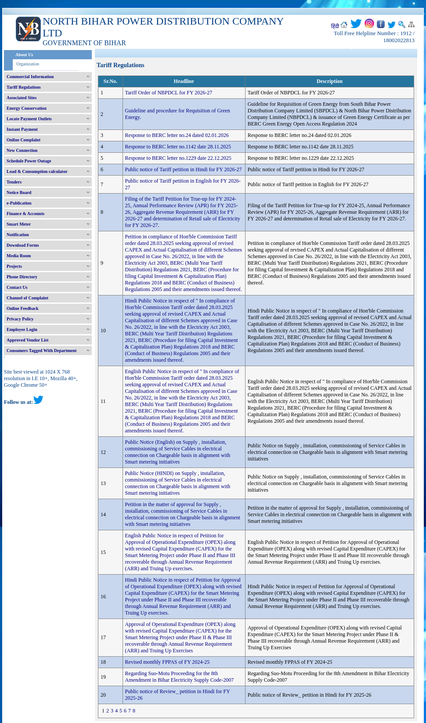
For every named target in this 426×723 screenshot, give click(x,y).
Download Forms (23, 245)
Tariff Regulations (24, 87)
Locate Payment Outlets (29, 118)
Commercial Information (30, 76)
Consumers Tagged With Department (41, 350)
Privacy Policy (20, 319)
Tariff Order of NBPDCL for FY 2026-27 (169, 93)
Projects (14, 266)
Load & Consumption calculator (37, 171)
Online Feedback (23, 308)
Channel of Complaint (27, 297)
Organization (27, 63)
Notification (18, 234)
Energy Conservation (27, 108)
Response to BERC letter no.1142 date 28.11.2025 (178, 147)
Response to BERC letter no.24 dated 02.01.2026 (177, 135)
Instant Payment (22, 129)
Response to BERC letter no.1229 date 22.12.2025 (178, 158)
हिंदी (335, 26)
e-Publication (19, 203)
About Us (24, 54)
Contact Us (17, 287)
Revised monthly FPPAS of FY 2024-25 (167, 662)
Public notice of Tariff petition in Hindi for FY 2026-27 (183, 169)
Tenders (14, 182)
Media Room (19, 255)
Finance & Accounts (25, 213)
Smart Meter (19, 224)
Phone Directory (22, 276)
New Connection (22, 150)
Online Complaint (23, 139)
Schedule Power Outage (29, 160)
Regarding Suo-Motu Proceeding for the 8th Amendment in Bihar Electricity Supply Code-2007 (179, 676)
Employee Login (22, 329)
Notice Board (19, 192)
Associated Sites (21, 97)
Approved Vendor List (27, 340)
